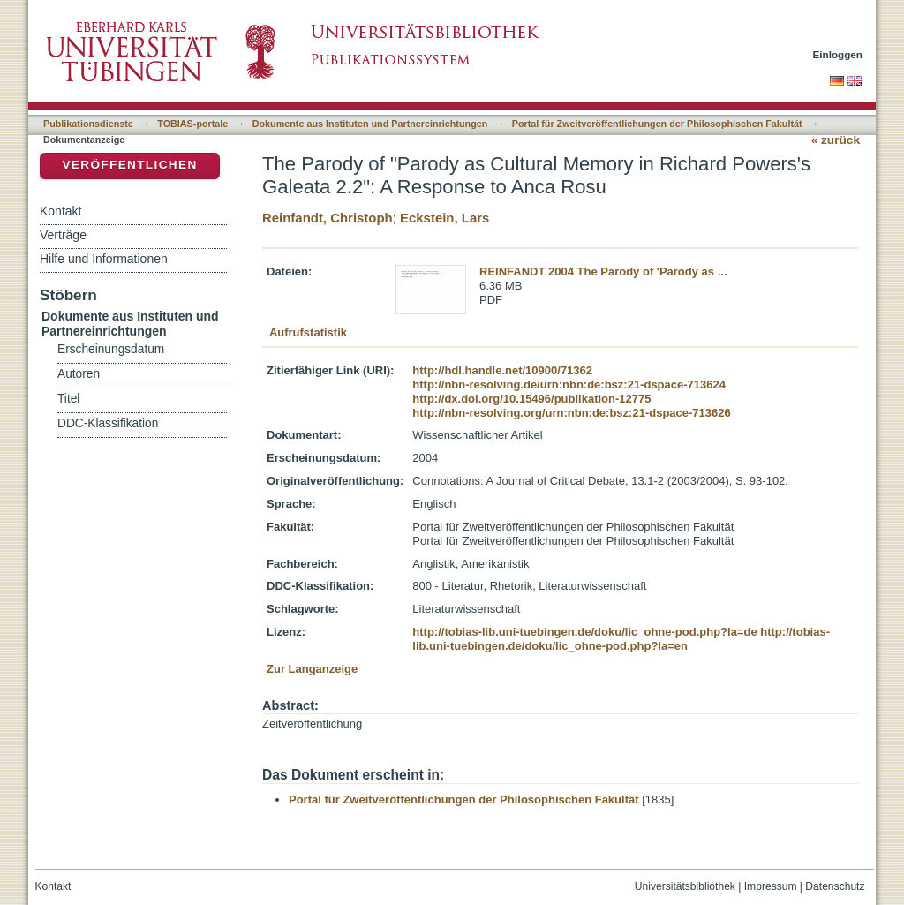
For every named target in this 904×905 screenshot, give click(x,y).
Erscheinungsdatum (110, 349)
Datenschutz (834, 886)
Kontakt (60, 211)
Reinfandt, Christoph (327, 217)
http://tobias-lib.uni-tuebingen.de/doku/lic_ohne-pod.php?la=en (621, 638)
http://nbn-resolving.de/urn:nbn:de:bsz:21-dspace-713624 (569, 384)
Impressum (770, 886)
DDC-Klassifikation (107, 423)
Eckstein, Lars (444, 217)
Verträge (63, 235)
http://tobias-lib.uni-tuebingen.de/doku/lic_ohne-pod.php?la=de (584, 631)
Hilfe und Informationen (104, 259)
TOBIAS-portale (192, 123)
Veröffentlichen (129, 164)
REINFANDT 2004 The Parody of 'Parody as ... (603, 271)
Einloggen (838, 54)
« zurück (835, 140)
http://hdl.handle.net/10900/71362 (502, 370)
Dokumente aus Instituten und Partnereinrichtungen (370, 123)
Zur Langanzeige (312, 668)
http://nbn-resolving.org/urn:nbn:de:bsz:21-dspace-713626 (571, 412)
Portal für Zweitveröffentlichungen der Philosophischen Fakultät (657, 123)
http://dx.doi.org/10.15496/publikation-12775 (531, 398)
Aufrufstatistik (308, 332)
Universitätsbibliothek (685, 886)
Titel (68, 398)
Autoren (78, 374)
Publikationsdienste (88, 123)
